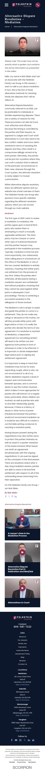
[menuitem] (12, 762)
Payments (22, 647)
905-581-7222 (22, 626)
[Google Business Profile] (33, 740)
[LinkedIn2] (29, 740)
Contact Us (22, 664)
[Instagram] (20, 740)
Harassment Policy (22, 654)
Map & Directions (22, 685)
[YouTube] (16, 740)
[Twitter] (25, 740)
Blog (22, 657)
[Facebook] (12, 740)
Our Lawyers (22, 640)
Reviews (22, 661)
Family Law (22, 643)
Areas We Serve (22, 650)
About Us (22, 637)
